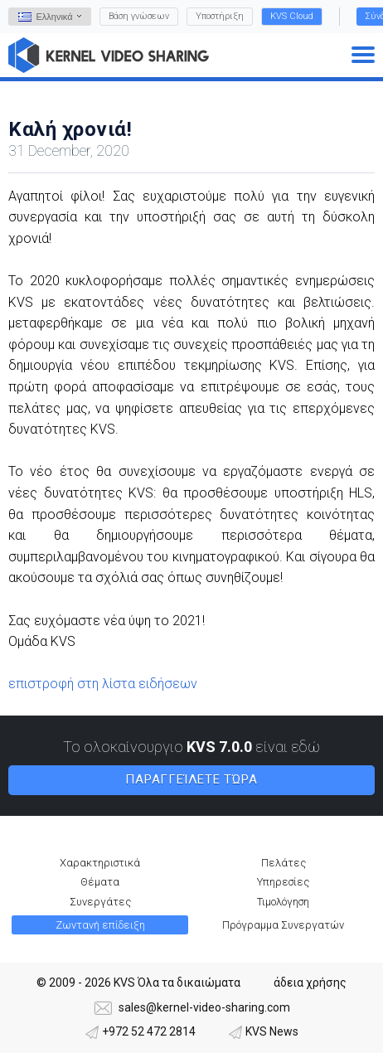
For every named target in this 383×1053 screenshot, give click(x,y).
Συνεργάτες (100, 901)
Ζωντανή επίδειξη (100, 925)
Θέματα (99, 882)
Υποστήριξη (220, 16)
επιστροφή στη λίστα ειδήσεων (102, 683)
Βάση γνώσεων (139, 16)
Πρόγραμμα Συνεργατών (283, 925)
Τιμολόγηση (283, 901)
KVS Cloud (291, 16)
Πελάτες (283, 862)
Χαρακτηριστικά (100, 862)
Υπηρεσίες (283, 882)
